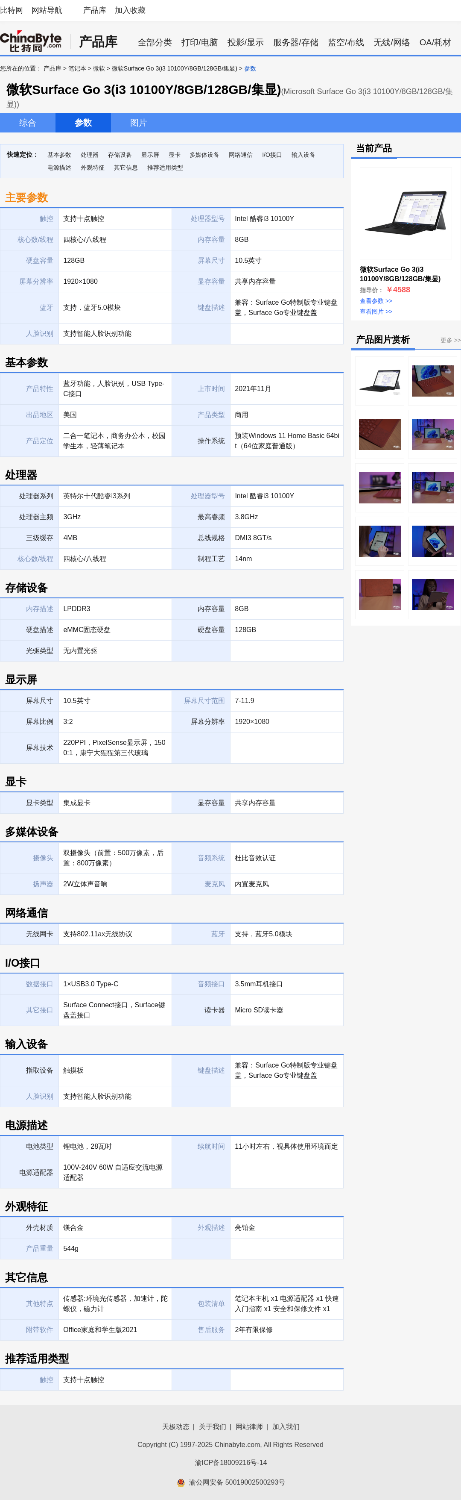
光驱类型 (39, 650)
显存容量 (211, 802)
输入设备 (303, 154)
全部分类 (155, 42)
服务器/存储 (295, 42)
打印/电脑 (199, 42)
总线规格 (211, 537)
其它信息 (126, 167)
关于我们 (212, 1426)
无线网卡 (39, 934)
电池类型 (39, 1146)
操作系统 (211, 440)
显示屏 (150, 154)
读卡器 (214, 1010)
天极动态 (176, 1426)
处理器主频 (36, 517)
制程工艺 (211, 558)
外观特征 (93, 167)
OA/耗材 (435, 42)
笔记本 (77, 68)
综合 (27, 122)
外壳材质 (39, 1227)
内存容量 (211, 608)
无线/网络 (391, 42)
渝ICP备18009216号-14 (231, 1462)
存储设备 (120, 154)
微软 (99, 68)
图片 (138, 122)
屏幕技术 (39, 747)
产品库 (94, 10)
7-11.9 (244, 700)
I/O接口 (272, 154)
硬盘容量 (211, 629)
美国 (70, 414)
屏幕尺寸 (39, 700)
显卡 (175, 154)
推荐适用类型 (165, 167)
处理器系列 (36, 496)
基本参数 (59, 154)
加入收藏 (130, 10)
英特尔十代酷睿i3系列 (96, 496)
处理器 (90, 154)
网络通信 (241, 154)
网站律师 (249, 1426)
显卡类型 (39, 802)
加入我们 (286, 1426)
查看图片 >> (376, 311)
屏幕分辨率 (208, 721)
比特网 (11, 10)
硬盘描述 (39, 629)
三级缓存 (39, 537)
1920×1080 (252, 721)
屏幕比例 (39, 721)
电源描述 (59, 167)
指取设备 (39, 1070)
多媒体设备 (204, 154)
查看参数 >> (376, 300)
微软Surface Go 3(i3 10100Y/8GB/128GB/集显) (174, 68)
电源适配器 (36, 1172)
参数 (83, 122)
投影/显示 (246, 42)
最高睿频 (211, 517)
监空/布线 (346, 42)
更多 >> (451, 340)
